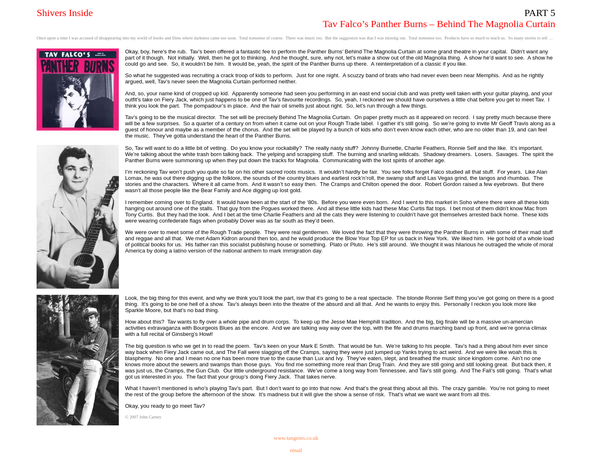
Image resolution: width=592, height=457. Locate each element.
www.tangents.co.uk (296, 438)
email (296, 450)
